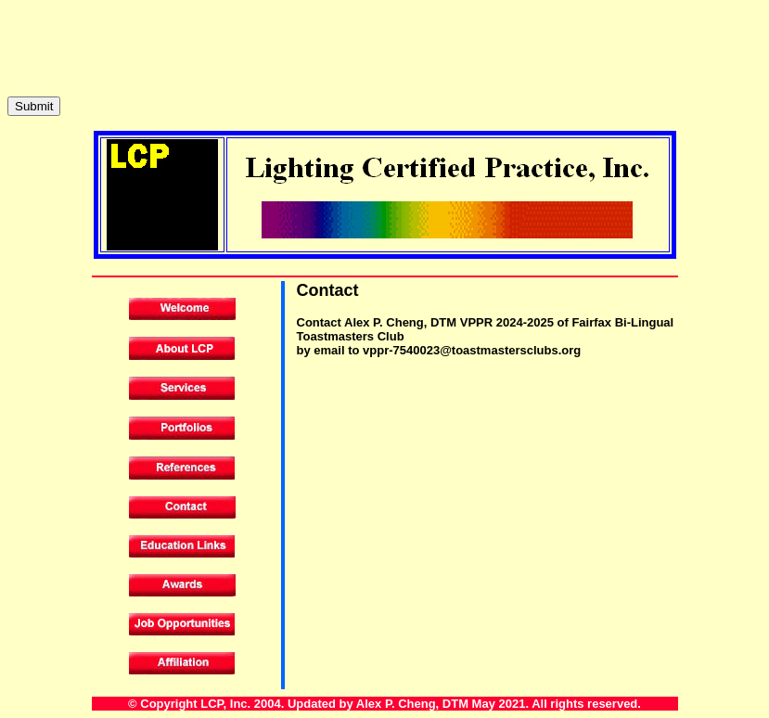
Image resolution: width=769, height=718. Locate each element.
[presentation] (148, 43)
